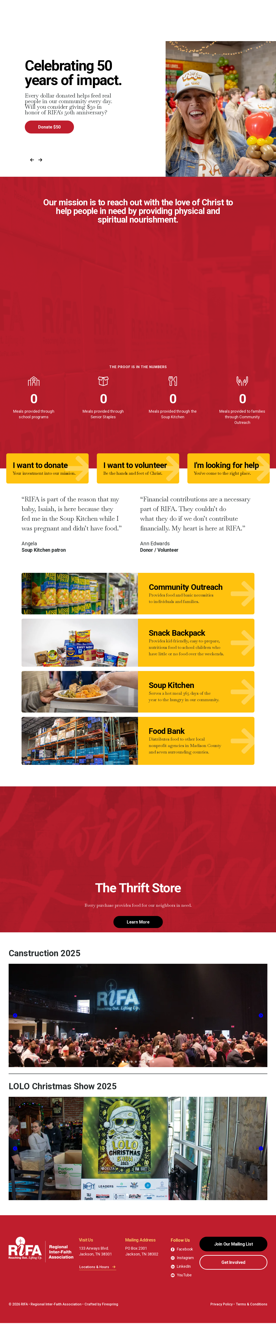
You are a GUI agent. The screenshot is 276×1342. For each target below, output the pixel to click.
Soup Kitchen (171, 699)
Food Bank (167, 749)
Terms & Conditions (251, 1323)
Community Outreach (186, 591)
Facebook (185, 1268)
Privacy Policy (221, 1323)
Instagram (185, 1276)
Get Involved (233, 1281)
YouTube (184, 1294)
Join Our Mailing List (233, 1263)
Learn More (138, 941)
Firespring (110, 1323)
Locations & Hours (97, 1286)
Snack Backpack (177, 641)
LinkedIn (184, 1285)
